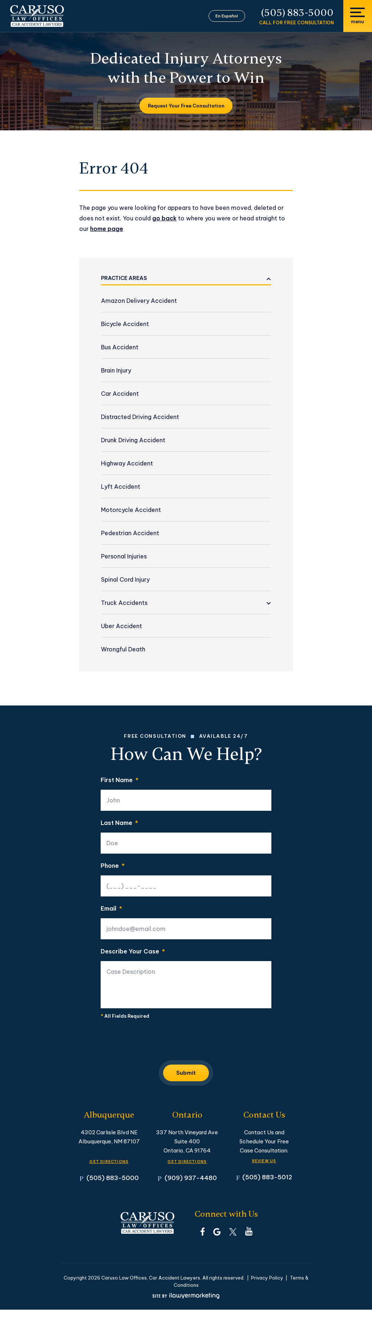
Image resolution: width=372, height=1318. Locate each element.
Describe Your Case (133, 951)
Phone (113, 865)
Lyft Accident (120, 486)
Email (111, 908)
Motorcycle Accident (131, 509)
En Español (231, 16)
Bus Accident (119, 347)
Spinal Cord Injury (125, 579)
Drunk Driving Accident (133, 440)
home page (106, 228)
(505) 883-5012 (267, 1185)
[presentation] (156, 1042)
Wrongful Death (123, 649)
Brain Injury (116, 370)
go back (164, 218)
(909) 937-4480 (191, 1186)
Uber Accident (121, 626)
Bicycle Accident (125, 324)
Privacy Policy (267, 1286)
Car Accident (120, 393)
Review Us (264, 1164)
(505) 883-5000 (297, 13)
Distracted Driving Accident (140, 416)
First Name (119, 780)
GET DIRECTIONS (109, 1164)
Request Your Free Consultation (186, 106)
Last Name (119, 822)
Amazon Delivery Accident (139, 300)
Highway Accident (127, 463)
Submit (186, 1074)
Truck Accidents (124, 602)
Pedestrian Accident (130, 533)
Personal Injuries (124, 556)
